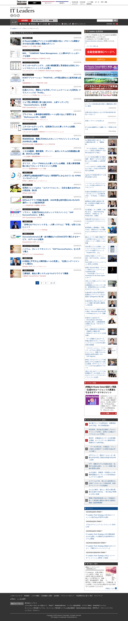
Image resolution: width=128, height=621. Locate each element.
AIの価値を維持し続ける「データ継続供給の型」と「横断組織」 (95, 142)
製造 (45, 168)
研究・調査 (104, 2)
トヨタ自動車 (26, 156)
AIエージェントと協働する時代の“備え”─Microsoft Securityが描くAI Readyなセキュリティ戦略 (95, 311)
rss (18, 15)
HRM (33, 193)
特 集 (51, 20)
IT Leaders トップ (15, 28)
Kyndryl (24, 46)
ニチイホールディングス (29, 132)
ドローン (82, 4)
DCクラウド (48, 3)
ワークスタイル (55, 24)
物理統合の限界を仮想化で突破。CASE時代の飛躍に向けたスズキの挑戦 (95, 203)
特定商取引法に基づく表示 (84, 596)
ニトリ (39, 230)
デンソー (49, 156)
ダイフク (25, 168)
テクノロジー (38, 20)
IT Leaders (22, 11)
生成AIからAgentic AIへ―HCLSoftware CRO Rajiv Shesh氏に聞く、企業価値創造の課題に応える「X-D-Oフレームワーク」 (95, 322)
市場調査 (37, 205)
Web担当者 (75, 2)
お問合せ (13, 599)
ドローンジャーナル (107, 608)
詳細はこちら (110, 588)
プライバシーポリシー (67, 596)
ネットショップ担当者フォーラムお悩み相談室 (60, 608)
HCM (48, 58)
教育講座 (89, 4)
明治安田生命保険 (27, 144)
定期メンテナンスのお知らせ (94, 121)
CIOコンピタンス (80, 24)
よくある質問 (21, 599)
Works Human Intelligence (30, 58)
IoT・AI (97, 2)
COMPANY (42, 58)
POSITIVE (40, 83)
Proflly (35, 95)
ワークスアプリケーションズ (55, 132)
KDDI (24, 107)
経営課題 (24, 20)
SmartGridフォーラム (99, 605)
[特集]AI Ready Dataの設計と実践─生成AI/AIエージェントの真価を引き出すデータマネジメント (100, 390)
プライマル (25, 119)
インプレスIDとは (92, 46)
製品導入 (62, 3)
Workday (44, 230)
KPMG (24, 181)
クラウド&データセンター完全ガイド (36, 605)
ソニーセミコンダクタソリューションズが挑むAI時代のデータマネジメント (95, 185)
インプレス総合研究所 (74, 605)
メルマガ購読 (35, 596)
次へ (51, 283)
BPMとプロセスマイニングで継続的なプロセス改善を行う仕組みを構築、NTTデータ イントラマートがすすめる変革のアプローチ (95, 364)
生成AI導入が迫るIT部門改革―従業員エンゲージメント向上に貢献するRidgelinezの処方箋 (95, 294)
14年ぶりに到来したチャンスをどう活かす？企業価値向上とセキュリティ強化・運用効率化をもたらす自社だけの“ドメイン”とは (95, 285)
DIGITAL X (96, 608)
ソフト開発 (90, 2)
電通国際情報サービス (29, 83)
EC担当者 (82, 2)
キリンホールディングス (29, 71)
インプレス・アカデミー (32, 610)
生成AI (39, 46)
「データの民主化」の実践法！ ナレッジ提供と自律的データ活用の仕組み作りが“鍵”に (95, 150)
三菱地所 (25, 276)
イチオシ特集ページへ (108, 413)
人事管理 (30, 181)
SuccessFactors (31, 107)
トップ (14, 22)
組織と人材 (67, 24)
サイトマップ (98, 596)
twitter (11, 15)
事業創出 (33, 24)
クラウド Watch (87, 605)
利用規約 (27, 596)
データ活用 (43, 24)
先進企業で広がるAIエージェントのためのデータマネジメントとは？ (95, 221)
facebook (14, 15)
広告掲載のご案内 (46, 596)
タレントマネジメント (44, 95)
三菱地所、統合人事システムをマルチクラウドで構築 (45, 273)
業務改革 (24, 24)
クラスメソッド (27, 95)
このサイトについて (16, 596)
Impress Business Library (93, 41)
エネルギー (75, 4)
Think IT (51, 605)
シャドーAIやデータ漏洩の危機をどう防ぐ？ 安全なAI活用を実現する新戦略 (95, 168)
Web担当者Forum (60, 605)
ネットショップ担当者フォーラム (35, 608)
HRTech (24, 193)
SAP (23, 217)
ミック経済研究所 (27, 205)
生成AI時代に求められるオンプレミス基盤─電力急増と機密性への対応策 (95, 303)
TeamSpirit (43, 276)
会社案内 (56, 596)
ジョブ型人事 (41, 107)
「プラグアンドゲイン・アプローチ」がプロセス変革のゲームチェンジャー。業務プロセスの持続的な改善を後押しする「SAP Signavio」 (95, 352)
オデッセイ (40, 242)
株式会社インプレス (31, 603)
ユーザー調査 (32, 46)
